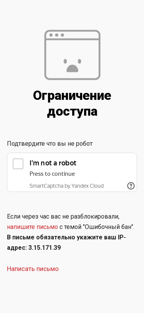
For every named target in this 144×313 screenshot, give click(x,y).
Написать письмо (33, 269)
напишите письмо (32, 227)
